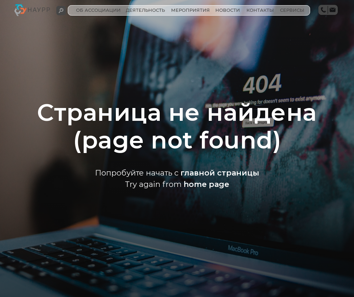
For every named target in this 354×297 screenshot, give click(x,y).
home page (206, 184)
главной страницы (219, 173)
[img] (61, 10)
